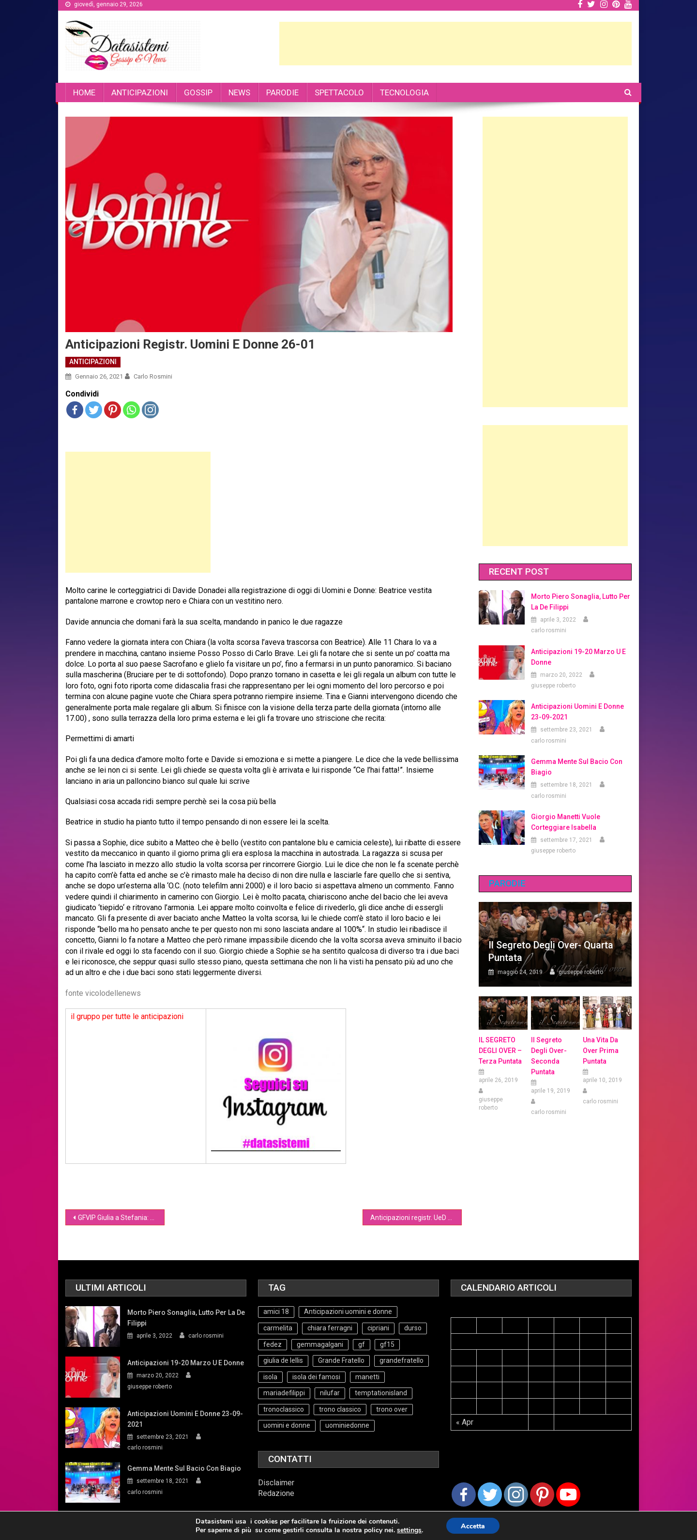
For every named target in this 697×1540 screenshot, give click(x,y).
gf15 (387, 1344)
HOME (84, 92)
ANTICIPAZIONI (139, 92)
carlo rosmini (153, 376)
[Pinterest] (542, 1494)
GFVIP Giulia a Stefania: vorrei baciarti (121, 1217)
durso (413, 1328)
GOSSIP (198, 92)
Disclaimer (276, 1482)
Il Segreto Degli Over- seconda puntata (549, 1056)
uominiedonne (347, 1425)
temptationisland (381, 1393)
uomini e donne (286, 1425)
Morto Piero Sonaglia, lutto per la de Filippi (580, 602)
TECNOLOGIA (404, 92)
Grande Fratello (341, 1360)
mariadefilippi (284, 1393)
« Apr (464, 1422)
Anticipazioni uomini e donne (348, 1311)
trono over (392, 1409)
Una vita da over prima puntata (601, 1050)
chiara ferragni (329, 1328)
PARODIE (282, 92)
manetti (367, 1377)
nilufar (330, 1393)
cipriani (378, 1328)
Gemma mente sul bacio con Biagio (576, 767)
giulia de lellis (283, 1360)
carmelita (277, 1328)
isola (270, 1377)
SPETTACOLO (339, 92)
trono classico (340, 1409)
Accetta (473, 1526)
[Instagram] (516, 1494)
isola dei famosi (316, 1377)
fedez (272, 1344)
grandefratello (401, 1360)
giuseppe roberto (553, 685)
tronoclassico (283, 1409)
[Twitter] (490, 1494)
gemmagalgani (320, 1344)
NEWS (239, 92)
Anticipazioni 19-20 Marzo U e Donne (578, 657)
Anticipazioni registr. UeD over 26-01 (416, 1217)
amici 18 (276, 1311)
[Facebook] (464, 1494)
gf (361, 1344)
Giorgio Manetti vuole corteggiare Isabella (565, 822)
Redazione (276, 1493)
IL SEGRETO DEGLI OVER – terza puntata (500, 1050)
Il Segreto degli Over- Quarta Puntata (550, 951)
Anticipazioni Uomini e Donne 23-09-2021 (577, 711)
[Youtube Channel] (568, 1494)
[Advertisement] (455, 43)
